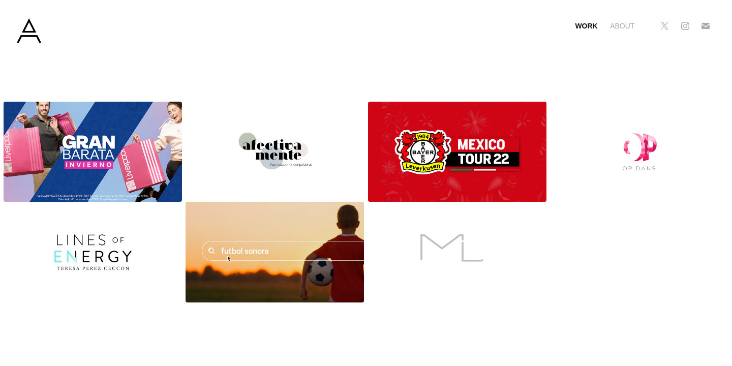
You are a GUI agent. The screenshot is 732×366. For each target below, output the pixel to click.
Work (586, 26)
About (622, 26)
